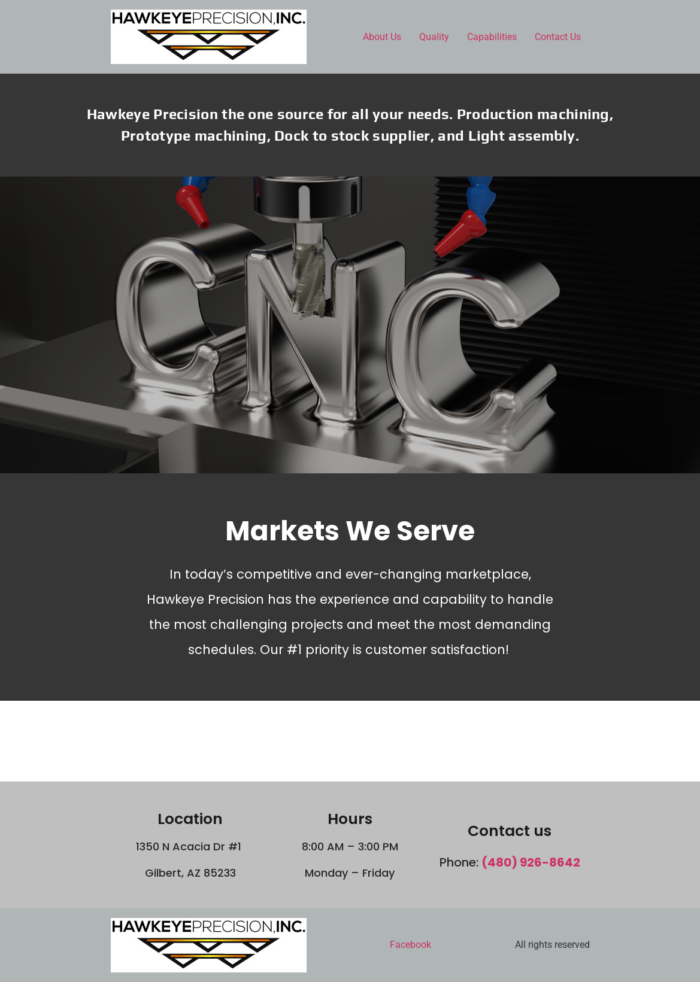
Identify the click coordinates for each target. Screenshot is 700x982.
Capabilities (492, 36)
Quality (434, 36)
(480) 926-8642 (530, 862)
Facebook (410, 944)
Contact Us (558, 36)
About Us (382, 36)
